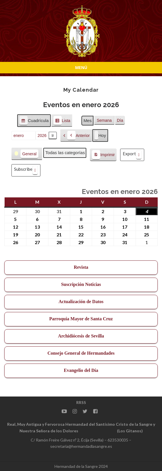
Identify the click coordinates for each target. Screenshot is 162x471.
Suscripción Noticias (81, 284)
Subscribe (26, 170)
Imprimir (103, 155)
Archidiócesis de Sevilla (81, 335)
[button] (26, 154)
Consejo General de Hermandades (80, 353)
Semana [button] (104, 120)
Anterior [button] (78, 136)
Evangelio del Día (81, 370)
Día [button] (120, 120)
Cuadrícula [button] (34, 121)
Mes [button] (87, 120)
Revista (81, 267)
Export (132, 155)
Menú (81, 67)
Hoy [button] (100, 136)
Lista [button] (62, 121)
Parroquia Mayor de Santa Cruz (81, 318)
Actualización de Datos (80, 301)
